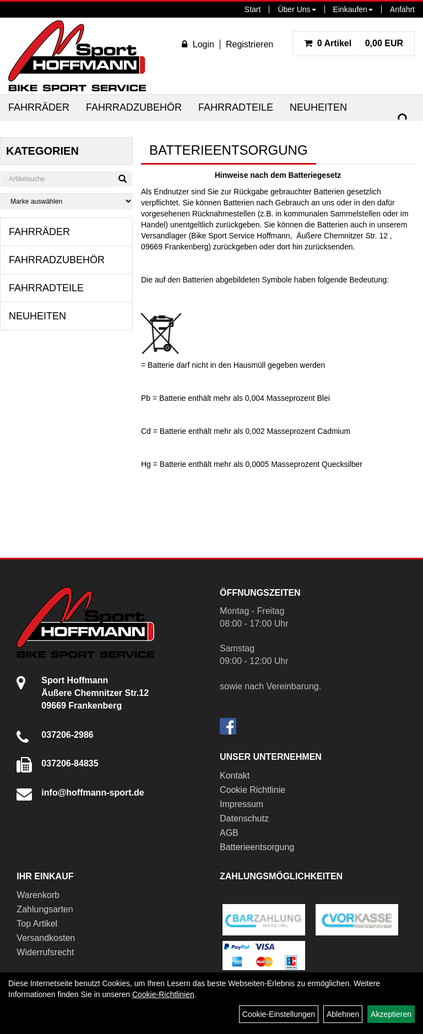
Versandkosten (46, 938)
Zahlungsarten (45, 909)
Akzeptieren (391, 1014)
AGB (229, 832)
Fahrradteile (235, 107)
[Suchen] (403, 119)
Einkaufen (353, 9)
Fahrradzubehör (134, 107)
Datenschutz (244, 818)
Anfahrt (402, 9)
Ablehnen (343, 1014)
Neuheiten (318, 107)
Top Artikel (37, 923)
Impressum (241, 804)
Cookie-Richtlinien (163, 994)
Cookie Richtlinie (252, 789)
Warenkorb (38, 895)
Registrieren (249, 44)
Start (253, 9)
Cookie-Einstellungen (278, 1014)
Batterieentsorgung (257, 847)
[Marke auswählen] (66, 201)
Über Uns (297, 9)
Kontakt (235, 775)
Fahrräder (38, 107)
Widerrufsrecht (45, 952)
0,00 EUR (353, 43)
